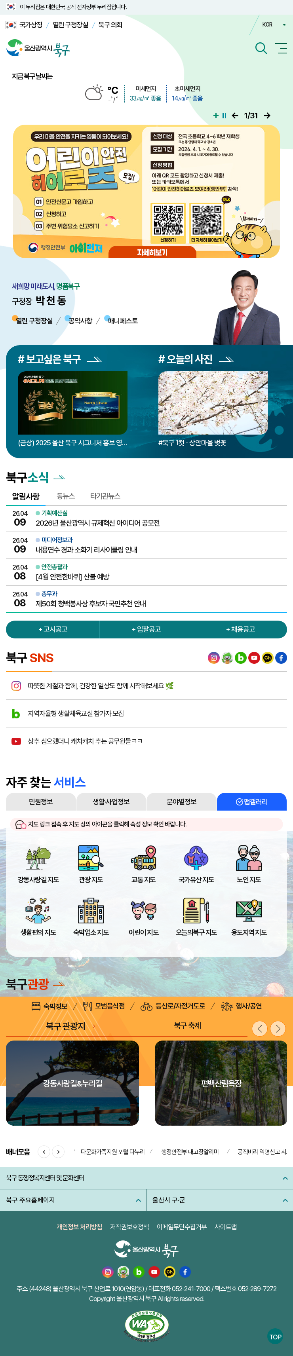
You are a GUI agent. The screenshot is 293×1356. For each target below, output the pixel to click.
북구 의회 (110, 25)
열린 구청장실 (70, 25)
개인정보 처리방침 (79, 1227)
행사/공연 (241, 1006)
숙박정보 (49, 1006)
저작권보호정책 (129, 1227)
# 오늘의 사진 (196, 359)
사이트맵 (226, 1227)
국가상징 (23, 25)
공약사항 (80, 321)
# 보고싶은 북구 (60, 359)
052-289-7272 (257, 1289)
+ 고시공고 (52, 629)
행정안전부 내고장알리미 (190, 1152)
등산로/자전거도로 (173, 1006)
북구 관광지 (65, 1026)
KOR (267, 24)
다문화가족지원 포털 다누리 (113, 1152)
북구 (35, 984)
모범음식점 (104, 1006)
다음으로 (267, 115)
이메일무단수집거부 (182, 1227)
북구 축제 (187, 1025)
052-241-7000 (191, 1289)
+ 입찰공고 (146, 629)
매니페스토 (123, 321)
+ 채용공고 (240, 629)
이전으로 (235, 115)
